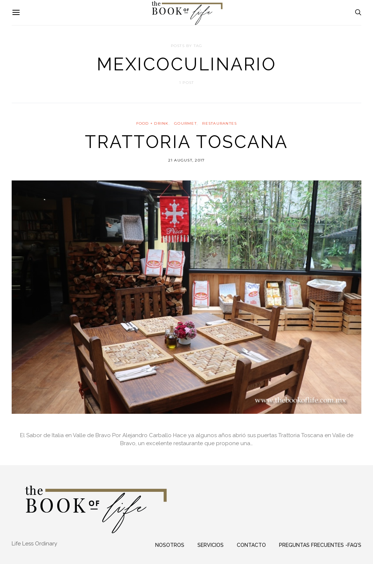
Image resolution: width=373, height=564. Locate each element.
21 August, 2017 (186, 160)
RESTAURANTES (219, 123)
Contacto (251, 545)
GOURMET (185, 123)
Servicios (210, 545)
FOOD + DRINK (152, 123)
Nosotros (169, 545)
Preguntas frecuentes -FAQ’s (320, 545)
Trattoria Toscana (186, 142)
